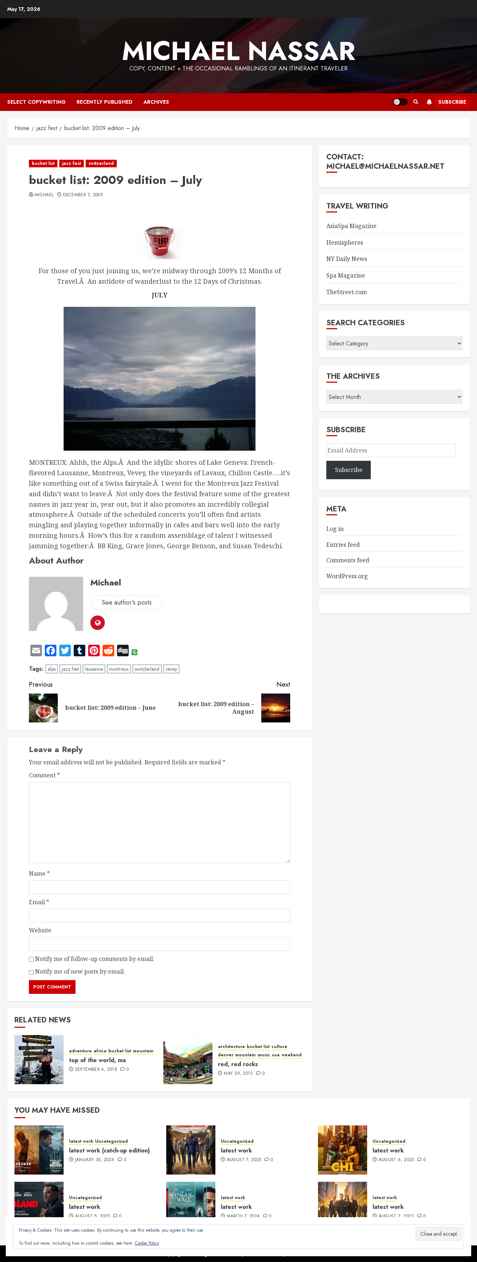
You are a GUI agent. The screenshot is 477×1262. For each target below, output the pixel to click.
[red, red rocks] (187, 1059)
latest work (81, 1141)
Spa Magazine (345, 275)
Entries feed (343, 545)
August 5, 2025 (92, 1216)
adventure (80, 1051)
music (264, 1055)
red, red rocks (238, 1064)
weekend (292, 1055)
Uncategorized (111, 1141)
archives (156, 102)
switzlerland (147, 669)
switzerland (101, 163)
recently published (105, 102)
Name (39, 873)
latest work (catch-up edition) (109, 1150)
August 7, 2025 (244, 1160)
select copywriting (36, 102)
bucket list (43, 163)
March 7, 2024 (243, 1216)
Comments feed (347, 560)
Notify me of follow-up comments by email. (94, 959)
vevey (171, 669)
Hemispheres (344, 242)
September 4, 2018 (96, 1070)
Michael (44, 195)
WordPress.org (347, 576)
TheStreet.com (346, 292)
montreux (119, 669)
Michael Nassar (238, 51)
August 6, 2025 (396, 1160)
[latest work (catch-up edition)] (39, 1150)
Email (39, 902)
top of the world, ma (97, 1060)
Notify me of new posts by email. (80, 971)
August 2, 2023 (396, 1216)
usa (276, 1055)
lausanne (94, 669)
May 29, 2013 (238, 1074)
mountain (143, 1051)
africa (100, 1051)
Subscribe (445, 101)
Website (40, 930)
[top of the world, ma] (39, 1059)
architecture (231, 1047)
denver (225, 1055)
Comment (44, 775)
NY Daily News (346, 259)
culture (279, 1047)
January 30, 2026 (95, 1160)
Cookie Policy (147, 1243)
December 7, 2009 (83, 195)
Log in (335, 529)
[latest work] (190, 1150)
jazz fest (71, 163)
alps (52, 669)
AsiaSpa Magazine (351, 226)
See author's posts (127, 602)
